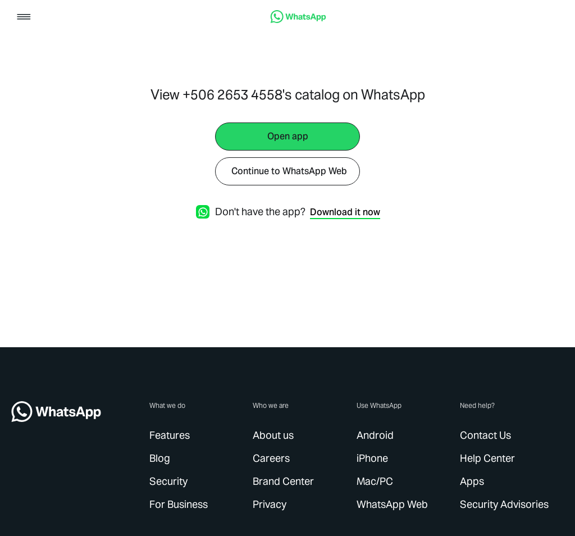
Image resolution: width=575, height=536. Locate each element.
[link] (298, 20)
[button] (23, 18)
